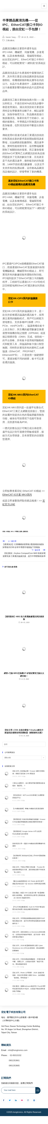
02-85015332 (15, 1055)
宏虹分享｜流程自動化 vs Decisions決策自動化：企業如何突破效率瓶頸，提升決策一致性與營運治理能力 (28, 934)
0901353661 (14, 1060)
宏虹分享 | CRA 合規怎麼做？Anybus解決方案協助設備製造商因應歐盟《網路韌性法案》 (24, 731)
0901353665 (14, 1066)
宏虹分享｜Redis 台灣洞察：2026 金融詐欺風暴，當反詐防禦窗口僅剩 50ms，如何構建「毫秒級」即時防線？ (28, 975)
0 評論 (23, 776)
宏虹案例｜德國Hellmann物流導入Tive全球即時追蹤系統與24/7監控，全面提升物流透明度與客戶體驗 (28, 988)
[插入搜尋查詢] (24, 744)
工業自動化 (10, 40)
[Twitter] (9, 1100)
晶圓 (20, 531)
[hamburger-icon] (44, 6)
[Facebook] (3, 1100)
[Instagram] (28, 1100)
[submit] (38, 1090)
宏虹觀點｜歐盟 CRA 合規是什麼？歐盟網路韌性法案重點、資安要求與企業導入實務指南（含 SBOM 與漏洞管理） (28, 895)
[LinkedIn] (15, 1100)
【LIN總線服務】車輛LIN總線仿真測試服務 (28, 808)
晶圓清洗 (25, 531)
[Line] (34, 1100)
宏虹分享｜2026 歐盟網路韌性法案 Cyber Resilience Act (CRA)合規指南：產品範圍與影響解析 (28, 948)
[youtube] (21, 1100)
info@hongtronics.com (17, 1050)
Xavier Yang (11, 37)
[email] (18, 1090)
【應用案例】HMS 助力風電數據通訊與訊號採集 (24, 618)
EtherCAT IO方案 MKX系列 (17, 494)
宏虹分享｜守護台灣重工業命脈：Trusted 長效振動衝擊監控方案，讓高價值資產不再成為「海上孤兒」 (28, 869)
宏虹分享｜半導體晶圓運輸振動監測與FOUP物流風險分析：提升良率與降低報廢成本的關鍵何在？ (28, 920)
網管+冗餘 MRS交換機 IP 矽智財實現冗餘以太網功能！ (24, 674)
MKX (12, 531)
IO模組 (8, 531)
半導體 (16, 531)
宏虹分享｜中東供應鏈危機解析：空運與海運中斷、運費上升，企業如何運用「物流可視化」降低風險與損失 (28, 961)
